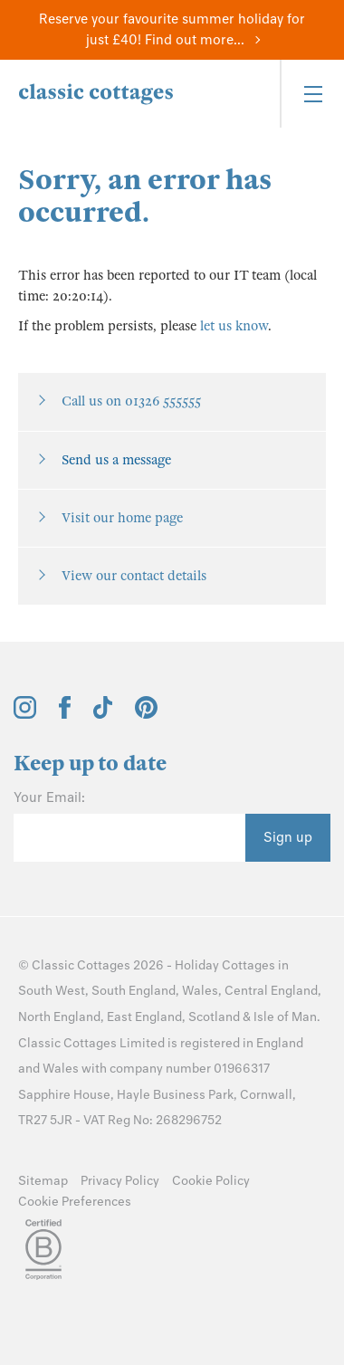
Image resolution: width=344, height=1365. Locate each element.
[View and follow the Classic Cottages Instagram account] (25, 714)
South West (51, 990)
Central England (271, 990)
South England (133, 990)
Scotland (214, 1017)
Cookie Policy (211, 1180)
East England (144, 1017)
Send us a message (116, 460)
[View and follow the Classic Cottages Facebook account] (65, 714)
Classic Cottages (81, 965)
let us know (234, 326)
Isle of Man (285, 1017)
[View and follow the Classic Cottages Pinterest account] (146, 714)
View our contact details (134, 576)
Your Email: (49, 797)
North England (59, 1017)
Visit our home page (122, 518)
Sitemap (43, 1180)
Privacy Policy (120, 1180)
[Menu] (312, 94)
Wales (200, 990)
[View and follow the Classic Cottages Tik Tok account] (103, 714)
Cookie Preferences (74, 1201)
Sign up (287, 837)
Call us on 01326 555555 (131, 401)
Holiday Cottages (225, 965)
